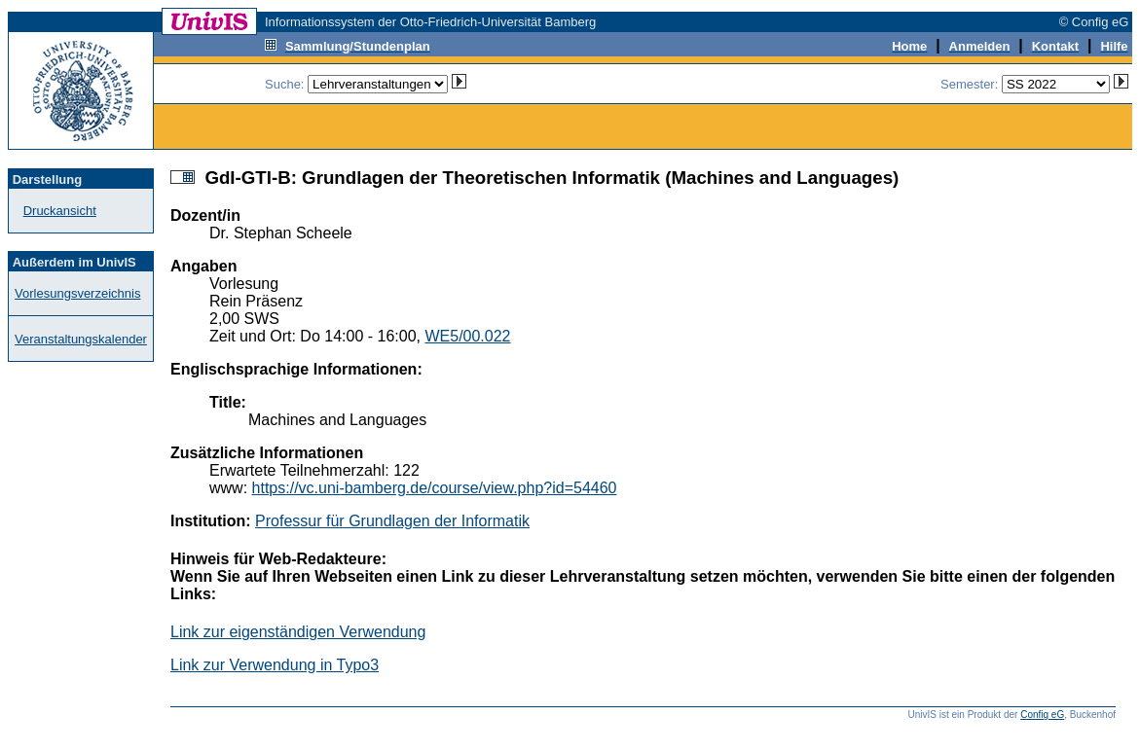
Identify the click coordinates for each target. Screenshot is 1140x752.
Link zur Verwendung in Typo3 (274, 665)
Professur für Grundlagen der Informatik (392, 521)
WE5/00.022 (467, 336)
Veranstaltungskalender (81, 339)
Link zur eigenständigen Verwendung (297, 632)
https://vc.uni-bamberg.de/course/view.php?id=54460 (434, 488)
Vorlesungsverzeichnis (77, 293)
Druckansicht (59, 210)
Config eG (1042, 714)
